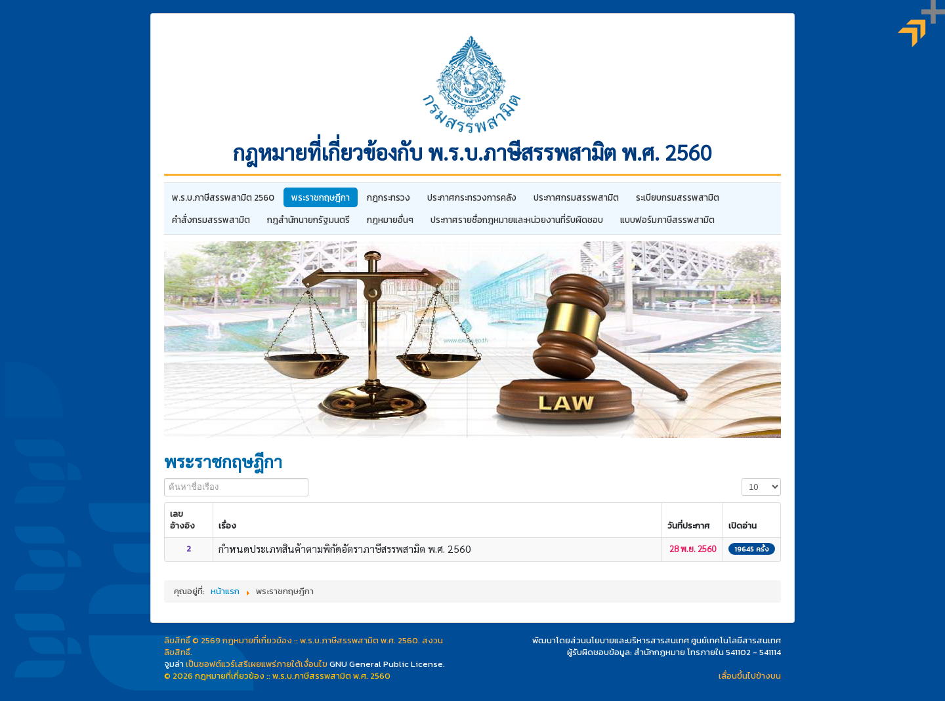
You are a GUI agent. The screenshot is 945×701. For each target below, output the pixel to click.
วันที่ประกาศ (688, 525)
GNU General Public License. (387, 664)
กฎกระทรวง (388, 197)
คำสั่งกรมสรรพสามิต (211, 219)
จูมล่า (174, 664)
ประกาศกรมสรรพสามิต (576, 197)
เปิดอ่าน (742, 525)
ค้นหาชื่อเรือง (164, 478)
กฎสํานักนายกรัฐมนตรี (308, 219)
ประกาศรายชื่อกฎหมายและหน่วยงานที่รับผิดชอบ (516, 219)
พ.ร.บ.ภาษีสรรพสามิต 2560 (223, 197)
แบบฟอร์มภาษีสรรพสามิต (667, 219)
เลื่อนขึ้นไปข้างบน (750, 676)
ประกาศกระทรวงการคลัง (471, 197)
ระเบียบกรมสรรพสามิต (677, 197)
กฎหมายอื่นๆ (390, 219)
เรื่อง (227, 525)
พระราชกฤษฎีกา (320, 197)
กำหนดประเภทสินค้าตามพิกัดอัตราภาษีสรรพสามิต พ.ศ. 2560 (345, 548)
